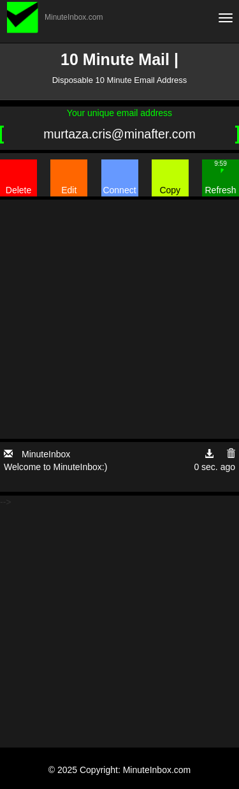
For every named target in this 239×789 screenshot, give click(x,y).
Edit (68, 190)
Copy (169, 190)
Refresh (220, 177)
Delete (18, 190)
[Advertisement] (119, 319)
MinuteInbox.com (74, 17)
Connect (119, 190)
